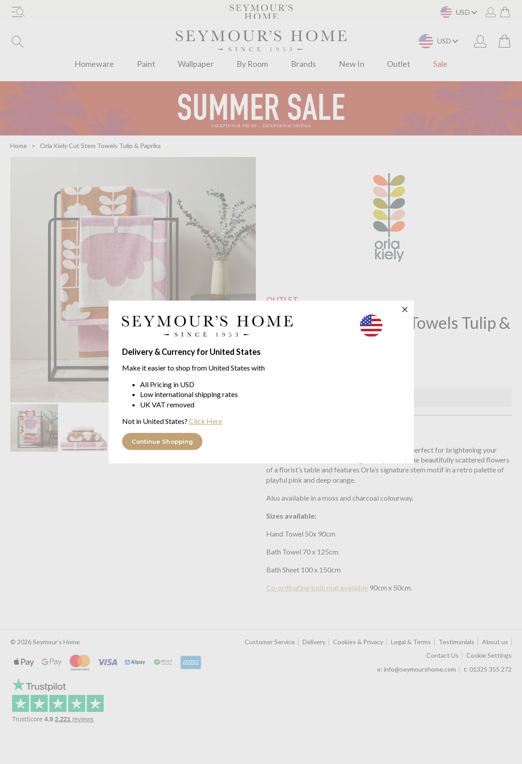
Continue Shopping (162, 441)
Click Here (205, 421)
